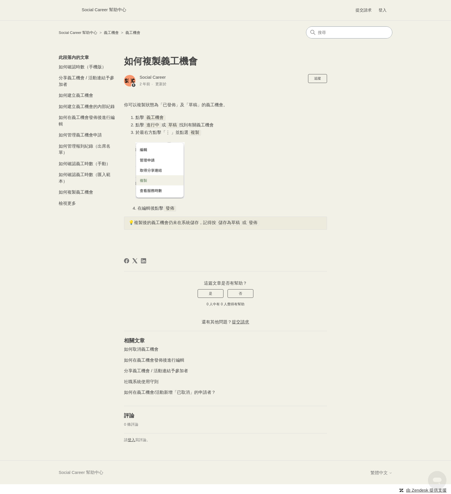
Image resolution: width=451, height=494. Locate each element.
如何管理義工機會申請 (80, 134)
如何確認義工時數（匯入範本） (84, 178)
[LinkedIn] (143, 259)
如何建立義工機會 (76, 95)
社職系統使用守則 (141, 380)
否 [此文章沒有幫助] (240, 292)
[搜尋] (349, 32)
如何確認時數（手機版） (82, 66)
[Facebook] (126, 259)
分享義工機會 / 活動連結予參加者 (86, 81)
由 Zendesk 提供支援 (426, 489)
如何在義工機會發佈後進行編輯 (87, 120)
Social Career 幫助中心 (78, 32)
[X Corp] (134, 259)
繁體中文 (381, 471)
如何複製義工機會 (76, 192)
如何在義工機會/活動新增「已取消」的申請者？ (170, 391)
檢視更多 (67, 203)
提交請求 (364, 10)
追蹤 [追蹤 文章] (317, 78)
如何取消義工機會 (141, 348)
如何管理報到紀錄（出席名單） (84, 149)
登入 (131, 439)
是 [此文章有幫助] (210, 292)
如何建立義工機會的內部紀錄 (87, 106)
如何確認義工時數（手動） (84, 163)
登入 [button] (383, 10)
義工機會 (111, 32)
